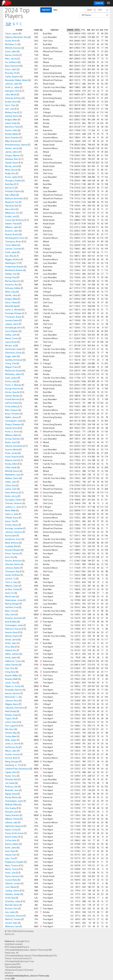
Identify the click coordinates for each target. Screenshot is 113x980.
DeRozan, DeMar (12, 288)
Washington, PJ (12, 263)
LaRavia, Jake (11, 822)
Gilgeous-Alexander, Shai (16, 37)
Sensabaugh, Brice (13, 327)
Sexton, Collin (11, 130)
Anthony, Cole (11, 786)
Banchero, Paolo (12, 127)
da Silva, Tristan (12, 589)
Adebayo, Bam (11, 159)
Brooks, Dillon (11, 464)
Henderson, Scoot (13, 539)
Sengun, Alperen (12, 155)
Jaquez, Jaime (12, 324)
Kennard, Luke (11, 812)
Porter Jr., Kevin (12, 431)
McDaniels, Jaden (13, 374)
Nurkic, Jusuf (11, 442)
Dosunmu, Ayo (11, 284)
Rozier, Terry (10, 776)
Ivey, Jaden (10, 912)
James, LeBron (12, 152)
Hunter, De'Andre (12, 575)
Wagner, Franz (11, 367)
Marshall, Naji (11, 306)
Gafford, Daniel (12, 403)
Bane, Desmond (12, 66)
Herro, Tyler (10, 105)
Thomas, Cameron (13, 503)
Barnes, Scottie (12, 55)
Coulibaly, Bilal (11, 546)
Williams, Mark (11, 435)
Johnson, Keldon (12, 568)
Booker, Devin (11, 102)
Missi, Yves (10, 611)
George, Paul (11, 277)
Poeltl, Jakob (11, 252)
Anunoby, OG (11, 73)
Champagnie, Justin (14, 801)
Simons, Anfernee (13, 561)
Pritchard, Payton (13, 191)
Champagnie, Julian (14, 625)
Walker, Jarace (11, 417)
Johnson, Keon (11, 700)
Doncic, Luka (10, 381)
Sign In (99, 3)
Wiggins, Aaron (12, 704)
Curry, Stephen (11, 331)
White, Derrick (11, 170)
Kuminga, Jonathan (14, 528)
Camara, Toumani (13, 249)
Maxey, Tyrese (11, 338)
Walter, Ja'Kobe (12, 654)
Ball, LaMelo (10, 195)
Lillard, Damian (11, 665)
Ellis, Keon (9, 729)
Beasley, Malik (11, 679)
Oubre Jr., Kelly (11, 514)
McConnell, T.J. (12, 697)
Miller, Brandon (11, 141)
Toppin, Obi (10, 718)
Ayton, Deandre (12, 137)
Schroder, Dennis (12, 564)
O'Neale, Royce (12, 518)
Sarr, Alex (9, 256)
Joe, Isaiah (10, 783)
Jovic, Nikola (10, 887)
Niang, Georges (12, 761)
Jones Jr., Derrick (12, 743)
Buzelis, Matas (11, 134)
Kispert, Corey (11, 830)
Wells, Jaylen (11, 740)
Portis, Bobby (11, 406)
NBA (55, 10)
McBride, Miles (11, 804)
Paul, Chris (10, 668)
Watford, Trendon (13, 919)
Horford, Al (10, 758)
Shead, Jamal (11, 639)
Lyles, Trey (9, 858)
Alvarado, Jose (12, 790)
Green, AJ (9, 593)
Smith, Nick (10, 898)
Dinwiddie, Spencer (13, 690)
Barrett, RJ (10, 188)
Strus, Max (10, 647)
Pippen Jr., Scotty (13, 686)
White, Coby (10, 292)
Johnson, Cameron (13, 532)
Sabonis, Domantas (14, 446)
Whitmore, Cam (12, 926)
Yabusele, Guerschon (14, 708)
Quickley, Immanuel (14, 360)
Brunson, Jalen (12, 231)
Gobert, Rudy (11, 123)
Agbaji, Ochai (11, 794)
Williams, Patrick (12, 819)
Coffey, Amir (11, 840)
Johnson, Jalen (12, 84)
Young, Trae (10, 363)
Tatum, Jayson (12, 33)
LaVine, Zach (11, 489)
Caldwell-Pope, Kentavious (17, 769)
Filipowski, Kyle (11, 206)
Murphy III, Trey (12, 202)
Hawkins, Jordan (12, 894)
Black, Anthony (12, 543)
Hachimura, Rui (12, 747)
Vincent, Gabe (11, 923)
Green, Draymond (13, 457)
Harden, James (12, 148)
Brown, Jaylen (11, 177)
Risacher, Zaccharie (14, 618)
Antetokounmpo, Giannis (16, 145)
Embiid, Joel (10, 216)
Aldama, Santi (11, 460)
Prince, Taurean (12, 553)
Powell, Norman (12, 399)
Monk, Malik (10, 510)
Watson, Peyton (12, 636)
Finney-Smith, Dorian (14, 833)
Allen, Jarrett (11, 59)
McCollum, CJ (11, 44)
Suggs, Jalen (11, 356)
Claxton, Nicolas (12, 396)
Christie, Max (11, 733)
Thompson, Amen (13, 241)
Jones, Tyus (10, 682)
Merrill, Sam (10, 596)
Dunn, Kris (9, 557)
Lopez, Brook (11, 342)
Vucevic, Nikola (11, 449)
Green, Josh (10, 873)
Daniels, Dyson (11, 163)
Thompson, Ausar (13, 317)
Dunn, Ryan (10, 851)
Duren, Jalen (10, 69)
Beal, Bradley (11, 622)
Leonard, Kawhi (12, 320)
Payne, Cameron (12, 876)
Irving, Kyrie (10, 672)
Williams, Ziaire (12, 586)
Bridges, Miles (11, 119)
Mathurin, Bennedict (14, 198)
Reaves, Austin (12, 234)
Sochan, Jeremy (12, 754)
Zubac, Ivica (10, 485)
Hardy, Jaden (11, 657)
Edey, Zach (10, 614)
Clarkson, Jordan (12, 883)
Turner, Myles (11, 245)
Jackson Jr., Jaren (13, 507)
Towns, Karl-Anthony (14, 220)
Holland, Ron (10, 650)
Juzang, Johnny (12, 890)
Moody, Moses (11, 797)
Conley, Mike (10, 736)
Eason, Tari (10, 521)
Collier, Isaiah (11, 467)
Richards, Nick (11, 779)
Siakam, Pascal (12, 223)
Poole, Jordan (11, 453)
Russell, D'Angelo (12, 550)
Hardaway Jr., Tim (13, 765)
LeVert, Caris (11, 722)
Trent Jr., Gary (11, 582)
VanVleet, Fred (11, 607)
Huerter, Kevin (11, 632)
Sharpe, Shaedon (13, 424)
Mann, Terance (12, 865)
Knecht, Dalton (11, 837)
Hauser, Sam (11, 855)
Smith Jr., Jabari (12, 87)
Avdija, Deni (10, 173)
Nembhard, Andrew (14, 270)
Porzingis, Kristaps (13, 313)
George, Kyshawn (13, 439)
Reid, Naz (9, 184)
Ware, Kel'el (10, 209)
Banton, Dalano (12, 844)
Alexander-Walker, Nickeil (16, 80)
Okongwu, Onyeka (13, 180)
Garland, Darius (12, 116)
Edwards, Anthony (13, 98)
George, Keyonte (12, 388)
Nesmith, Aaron (12, 905)
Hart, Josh (9, 109)
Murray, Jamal (11, 166)
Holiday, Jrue (11, 274)
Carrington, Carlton (13, 500)
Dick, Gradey (10, 808)
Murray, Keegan (12, 604)
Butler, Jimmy (11, 496)
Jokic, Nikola (10, 94)
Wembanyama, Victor (15, 238)
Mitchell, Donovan (13, 48)
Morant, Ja (10, 345)
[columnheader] (19, 30)
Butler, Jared (11, 847)
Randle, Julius (11, 295)
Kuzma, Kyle (10, 535)
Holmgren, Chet (12, 91)
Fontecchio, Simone (14, 916)
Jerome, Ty (10, 579)
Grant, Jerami (11, 378)
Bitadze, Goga (11, 715)
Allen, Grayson (11, 410)
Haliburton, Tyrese (13, 661)
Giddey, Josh (10, 335)
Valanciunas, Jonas (14, 600)
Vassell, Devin (11, 428)
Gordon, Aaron (11, 525)
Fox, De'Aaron (11, 62)
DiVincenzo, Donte (13, 353)
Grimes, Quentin (12, 392)
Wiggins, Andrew (12, 259)
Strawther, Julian (12, 901)
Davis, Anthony (12, 492)
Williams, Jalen (11, 227)
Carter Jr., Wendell (13, 310)
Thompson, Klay (12, 571)
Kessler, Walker (12, 675)
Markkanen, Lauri (13, 475)
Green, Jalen (10, 51)
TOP (8, 24)
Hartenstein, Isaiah (13, 349)
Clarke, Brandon (12, 815)
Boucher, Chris (11, 908)
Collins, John (10, 482)
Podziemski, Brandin (14, 267)
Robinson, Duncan (13, 629)
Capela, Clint (10, 772)
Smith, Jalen (10, 643)
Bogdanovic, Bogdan (14, 862)
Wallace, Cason (12, 478)
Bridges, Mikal (11, 299)
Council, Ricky (11, 880)
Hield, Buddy (10, 711)
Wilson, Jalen (11, 751)
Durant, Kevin (11, 41)
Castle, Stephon (12, 76)
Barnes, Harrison (12, 693)
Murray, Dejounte (12, 281)
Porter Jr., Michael (13, 385)
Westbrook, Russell (13, 371)
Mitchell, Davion (12, 471)
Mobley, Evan (11, 112)
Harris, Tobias (11, 302)
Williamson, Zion (12, 213)
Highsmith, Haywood (14, 826)
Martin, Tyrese (11, 869)
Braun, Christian (12, 414)
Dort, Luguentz (11, 726)
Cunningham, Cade (13, 421)
